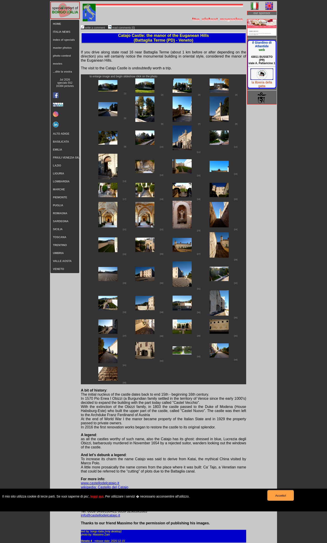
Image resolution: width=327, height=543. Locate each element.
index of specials (64, 39)
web (262, 50)
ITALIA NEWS (61, 31)
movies (57, 63)
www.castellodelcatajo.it (100, 483)
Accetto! (280, 495)
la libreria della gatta (262, 84)
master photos (62, 47)
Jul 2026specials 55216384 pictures (65, 83)
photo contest (62, 55)
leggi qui (97, 496)
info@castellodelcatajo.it (100, 515)
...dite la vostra (62, 71)
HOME (57, 23)
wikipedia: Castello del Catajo (104, 487)
